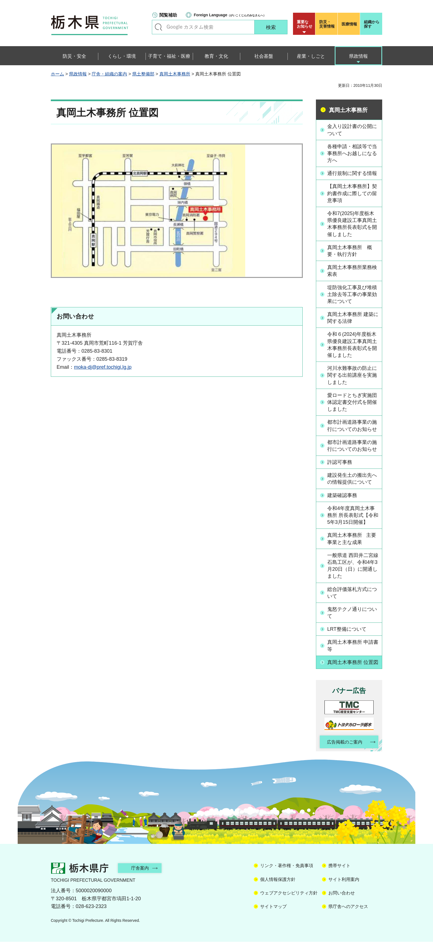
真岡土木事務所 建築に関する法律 (352, 318)
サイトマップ (273, 906)
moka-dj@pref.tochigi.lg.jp (102, 367)
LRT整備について (346, 629)
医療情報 (349, 24)
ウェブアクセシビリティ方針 (289, 893)
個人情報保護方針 (277, 879)
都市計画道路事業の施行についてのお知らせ (352, 425)
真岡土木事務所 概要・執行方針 (349, 251)
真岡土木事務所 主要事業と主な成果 (351, 538)
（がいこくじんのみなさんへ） (230, 15)
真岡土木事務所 (174, 74)
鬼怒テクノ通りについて (352, 612)
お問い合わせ (341, 893)
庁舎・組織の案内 (109, 74)
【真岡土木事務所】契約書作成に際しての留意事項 (352, 193)
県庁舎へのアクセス (348, 906)
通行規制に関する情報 (352, 173)
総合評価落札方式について (352, 593)
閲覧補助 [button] (168, 15)
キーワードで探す (158, 27)
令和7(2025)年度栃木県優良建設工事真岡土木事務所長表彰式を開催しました (352, 224)
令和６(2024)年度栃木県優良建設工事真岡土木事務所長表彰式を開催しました (352, 344)
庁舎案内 (140, 868)
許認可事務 (339, 462)
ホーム (57, 74)
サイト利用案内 (343, 879)
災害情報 (327, 24)
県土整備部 (143, 74)
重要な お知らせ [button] (304, 24)
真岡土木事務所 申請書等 (352, 645)
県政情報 (78, 74)
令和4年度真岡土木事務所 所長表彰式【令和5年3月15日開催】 (352, 515)
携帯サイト (339, 866)
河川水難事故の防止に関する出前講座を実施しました (352, 375)
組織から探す (371, 24)
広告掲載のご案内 (344, 742)
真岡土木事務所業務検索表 (352, 271)
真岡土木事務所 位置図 (352, 662)
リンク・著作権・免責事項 (286, 866)
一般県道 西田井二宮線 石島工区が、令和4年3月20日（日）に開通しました (352, 566)
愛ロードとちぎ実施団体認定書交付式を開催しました (352, 402)
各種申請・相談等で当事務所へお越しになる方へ (352, 153)
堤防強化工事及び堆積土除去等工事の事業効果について (352, 294)
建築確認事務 (342, 495)
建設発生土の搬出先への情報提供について (352, 478)
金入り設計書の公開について (352, 130)
